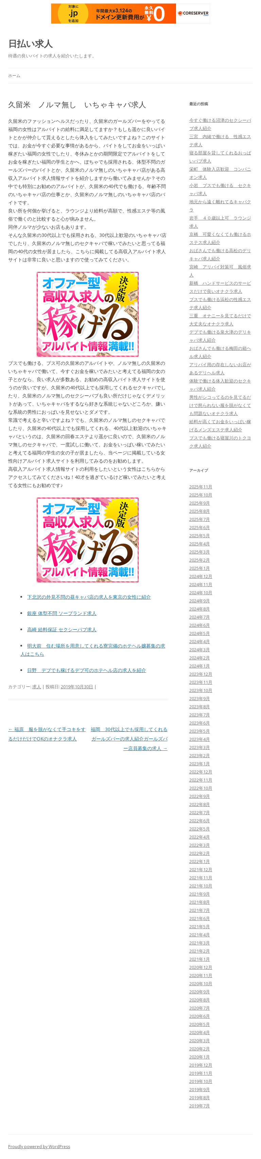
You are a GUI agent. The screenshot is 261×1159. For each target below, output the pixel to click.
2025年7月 (199, 519)
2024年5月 (199, 633)
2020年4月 (199, 1032)
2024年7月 (199, 617)
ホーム (14, 75)
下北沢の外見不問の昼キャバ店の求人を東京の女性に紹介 (89, 597)
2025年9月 (199, 503)
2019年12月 (200, 1065)
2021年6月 (199, 918)
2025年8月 (199, 511)
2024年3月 (199, 650)
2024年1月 (199, 666)
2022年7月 (199, 812)
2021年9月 (199, 894)
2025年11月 (200, 487)
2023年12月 (200, 674)
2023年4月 (199, 739)
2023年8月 (199, 707)
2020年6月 (199, 1016)
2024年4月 (199, 641)
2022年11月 (200, 780)
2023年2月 (199, 755)
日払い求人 (30, 43)
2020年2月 (199, 1049)
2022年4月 (199, 837)
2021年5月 (199, 926)
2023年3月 (199, 747)
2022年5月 (199, 829)
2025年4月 (199, 544)
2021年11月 (200, 878)
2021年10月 (200, 886)
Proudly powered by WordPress (39, 1146)
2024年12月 (200, 576)
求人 (36, 687)
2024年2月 (199, 658)
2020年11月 (200, 975)
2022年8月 (199, 804)
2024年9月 (199, 601)
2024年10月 (200, 593)
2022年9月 (199, 796)
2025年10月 (200, 495)
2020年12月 (200, 967)
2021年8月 (199, 902)
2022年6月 (199, 821)
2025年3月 (199, 552)
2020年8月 (199, 1000)
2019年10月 (200, 1081)
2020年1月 (199, 1057)
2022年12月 (200, 772)
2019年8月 (199, 1098)
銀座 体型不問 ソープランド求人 (62, 613)
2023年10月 (200, 690)
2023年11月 (200, 682)
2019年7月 (199, 1106)
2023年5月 (199, 731)
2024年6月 (199, 625)
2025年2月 (199, 560)
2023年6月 (199, 723)
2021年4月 (199, 935)
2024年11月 (200, 584)
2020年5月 (199, 1024)
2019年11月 (200, 1073)
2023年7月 (199, 715)
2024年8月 (199, 609)
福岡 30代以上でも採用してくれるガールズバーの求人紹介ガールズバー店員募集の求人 (129, 738)
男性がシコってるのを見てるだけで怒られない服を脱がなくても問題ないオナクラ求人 (220, 405)
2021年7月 (199, 910)
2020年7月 (199, 1008)
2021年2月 (199, 951)
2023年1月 (199, 764)
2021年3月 (199, 943)
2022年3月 (199, 845)
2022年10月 (200, 788)
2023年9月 (199, 698)
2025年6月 (199, 527)
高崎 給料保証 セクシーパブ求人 (62, 629)
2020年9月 (199, 992)
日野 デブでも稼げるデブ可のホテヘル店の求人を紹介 (86, 670)
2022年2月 (199, 853)
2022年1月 (199, 861)
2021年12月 (200, 869)
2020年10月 (200, 983)
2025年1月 (199, 568)
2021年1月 (199, 959)
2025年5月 (199, 535)
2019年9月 (199, 1089)
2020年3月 (199, 1041)
